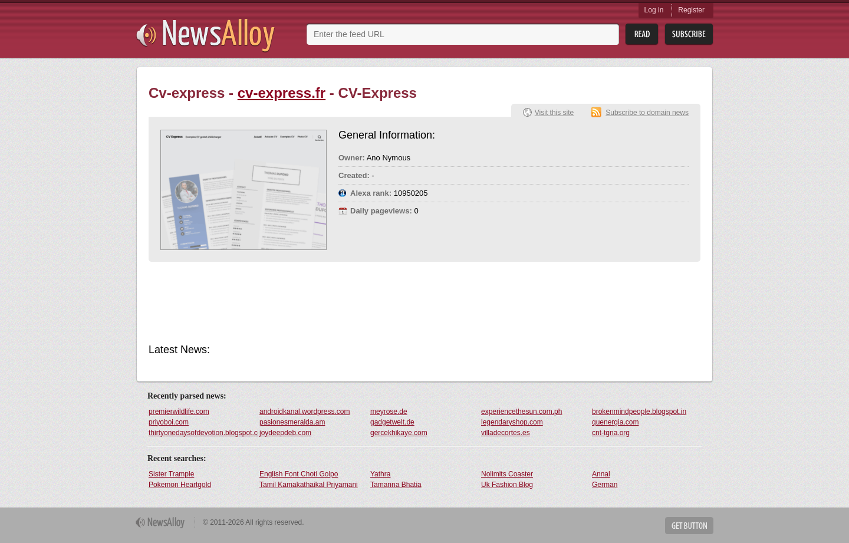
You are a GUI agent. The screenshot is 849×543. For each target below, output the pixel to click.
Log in (654, 10)
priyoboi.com (169, 422)
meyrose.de (388, 411)
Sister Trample (171, 474)
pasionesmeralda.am (292, 422)
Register (691, 10)
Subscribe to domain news (647, 112)
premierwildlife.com (179, 411)
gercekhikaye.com (398, 433)
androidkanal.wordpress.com (304, 411)
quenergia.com (615, 422)
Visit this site (554, 112)
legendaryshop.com (512, 422)
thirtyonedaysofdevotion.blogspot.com (203, 433)
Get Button (689, 525)
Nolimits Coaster (507, 474)
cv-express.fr (281, 93)
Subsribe (688, 34)
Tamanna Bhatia (396, 485)
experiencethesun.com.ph (521, 411)
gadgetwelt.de (392, 422)
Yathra (380, 474)
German (604, 485)
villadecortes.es (505, 433)
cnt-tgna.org (611, 433)
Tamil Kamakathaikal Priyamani (308, 485)
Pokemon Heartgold (180, 485)
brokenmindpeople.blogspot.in (639, 411)
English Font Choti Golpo (298, 474)
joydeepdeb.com (285, 433)
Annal (601, 474)
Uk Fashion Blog (507, 485)
